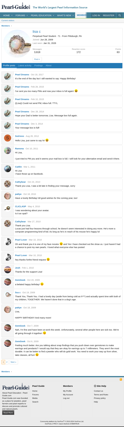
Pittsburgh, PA (75, 36)
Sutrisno (19, 136)
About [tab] (48, 65)
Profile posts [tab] (9, 65)
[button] (12, 15)
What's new (64, 15)
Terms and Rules (101, 395)
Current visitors (7, 20)
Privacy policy (100, 398)
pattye (18, 194)
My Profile (67, 391)
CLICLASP (20, 206)
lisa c (18, 292)
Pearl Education (41, 15)
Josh (17, 268)
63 (118, 52)
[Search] (120, 15)
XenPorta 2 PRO (51, 424)
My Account (68, 395)
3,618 (37, 52)
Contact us (98, 391)
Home (6, 15)
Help (96, 402)
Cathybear (20, 182)
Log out (66, 398)
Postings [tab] (38, 65)
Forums (20, 15)
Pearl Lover (21, 239)
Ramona (19, 148)
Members (82, 15)
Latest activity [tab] (24, 65)
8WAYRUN (75, 424)
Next (13, 362)
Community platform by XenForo (62, 421)
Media (34, 398)
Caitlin (18, 166)
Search (35, 402)
